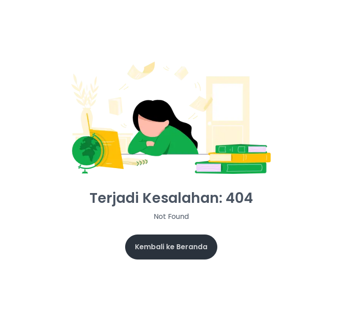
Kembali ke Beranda (171, 247)
